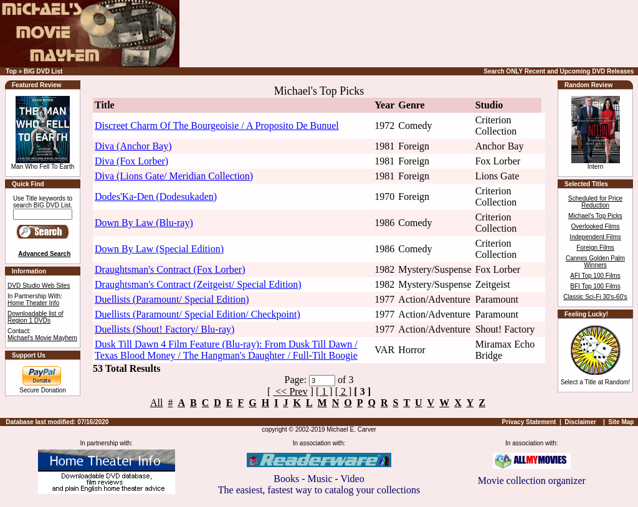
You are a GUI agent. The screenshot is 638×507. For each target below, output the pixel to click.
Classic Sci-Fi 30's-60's (595, 296)
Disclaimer (580, 422)
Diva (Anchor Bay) (133, 146)
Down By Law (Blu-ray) (144, 222)
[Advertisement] (441, 33)
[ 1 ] (324, 391)
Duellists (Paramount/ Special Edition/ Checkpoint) (197, 314)
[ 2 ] (343, 391)
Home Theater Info (33, 303)
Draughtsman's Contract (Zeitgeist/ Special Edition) (198, 284)
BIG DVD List (43, 71)
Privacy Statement (529, 422)
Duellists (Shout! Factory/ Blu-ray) (164, 329)
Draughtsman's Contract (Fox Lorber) (170, 269)
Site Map (621, 422)
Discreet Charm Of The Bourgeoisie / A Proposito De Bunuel (217, 125)
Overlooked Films (595, 226)
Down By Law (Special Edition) (159, 249)
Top (11, 71)
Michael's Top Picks (595, 215)
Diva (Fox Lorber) (131, 161)
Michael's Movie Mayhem (42, 337)
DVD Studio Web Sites (38, 285)
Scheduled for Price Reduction (595, 202)
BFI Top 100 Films (595, 286)
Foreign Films (595, 247)
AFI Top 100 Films (595, 275)
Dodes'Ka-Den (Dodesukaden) (156, 196)
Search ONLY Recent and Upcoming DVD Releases (558, 71)
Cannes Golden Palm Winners (595, 261)
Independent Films (595, 237)
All (156, 402)
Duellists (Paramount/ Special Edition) (172, 299)
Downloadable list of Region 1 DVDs (35, 317)
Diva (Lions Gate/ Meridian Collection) (174, 176)
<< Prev (290, 391)
